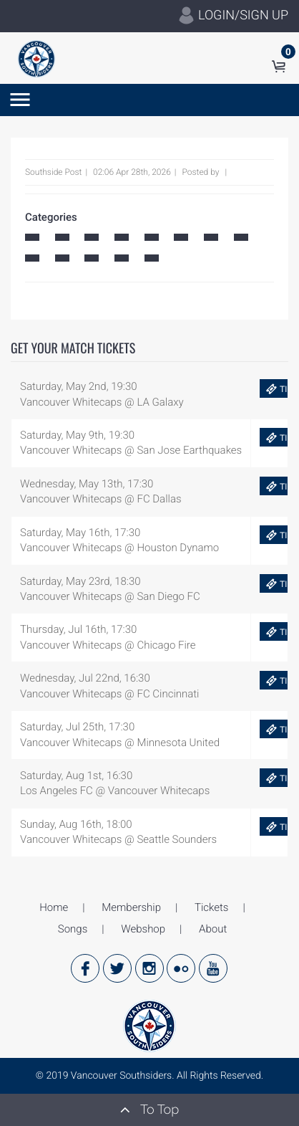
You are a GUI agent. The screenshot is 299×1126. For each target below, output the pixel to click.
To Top (149, 1109)
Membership (131, 907)
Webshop (143, 928)
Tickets (211, 907)
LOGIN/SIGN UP (233, 15)
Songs (72, 928)
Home (53, 907)
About (213, 928)
